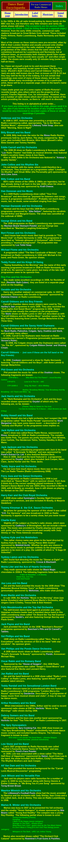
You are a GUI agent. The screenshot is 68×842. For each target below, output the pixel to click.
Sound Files (60, 14)
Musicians (47, 14)
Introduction (21, 14)
